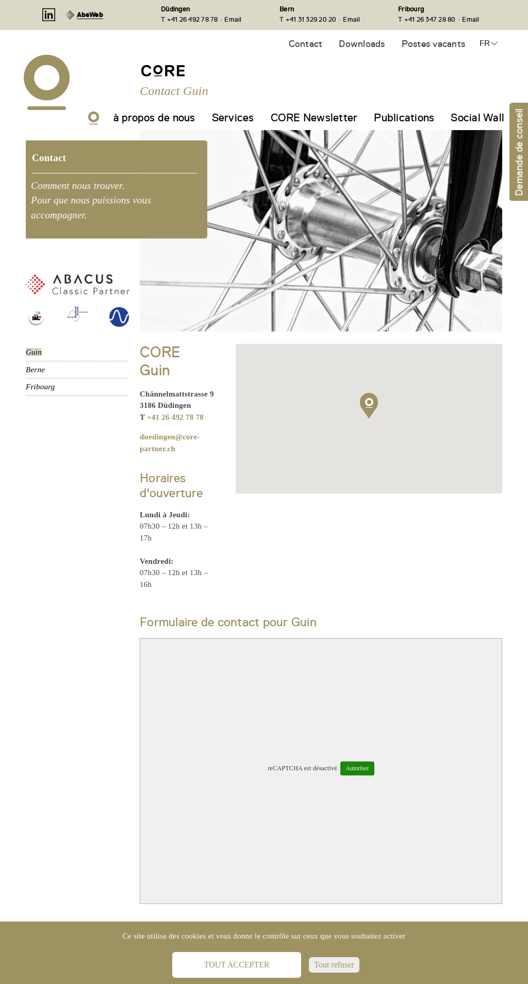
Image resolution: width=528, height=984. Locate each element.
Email (232, 19)
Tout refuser (334, 964)
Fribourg (411, 9)
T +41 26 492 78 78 (189, 19)
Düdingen (175, 9)
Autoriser (357, 768)
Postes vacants (434, 43)
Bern (286, 9)
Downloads (362, 43)
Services (233, 118)
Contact (306, 43)
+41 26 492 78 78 (175, 417)
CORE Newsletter (314, 118)
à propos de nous (154, 118)
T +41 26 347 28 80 (427, 19)
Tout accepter (237, 964)
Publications (404, 118)
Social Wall (477, 118)
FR (485, 43)
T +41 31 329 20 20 (308, 19)
